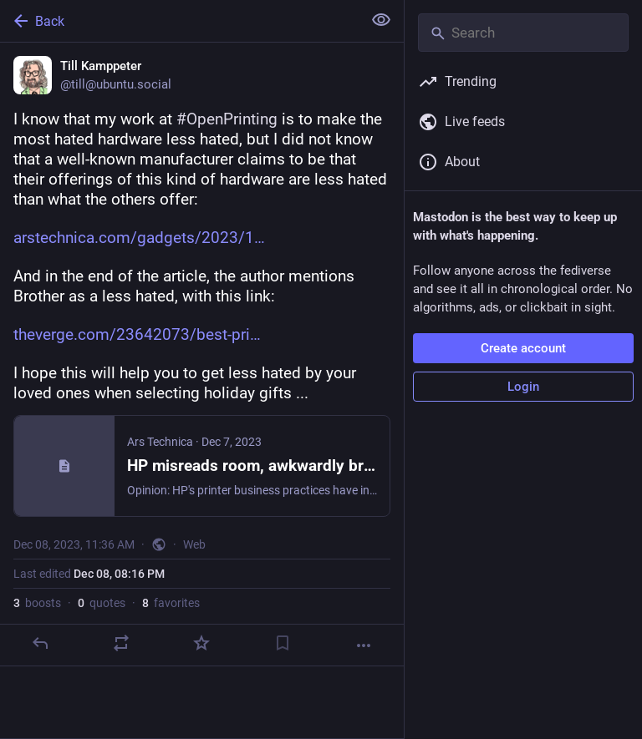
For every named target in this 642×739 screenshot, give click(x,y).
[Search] (523, 32)
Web (194, 544)
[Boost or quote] (121, 643)
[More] (364, 645)
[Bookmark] (283, 643)
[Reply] (40, 643)
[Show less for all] (381, 20)
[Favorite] (201, 643)
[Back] (179, 21)
